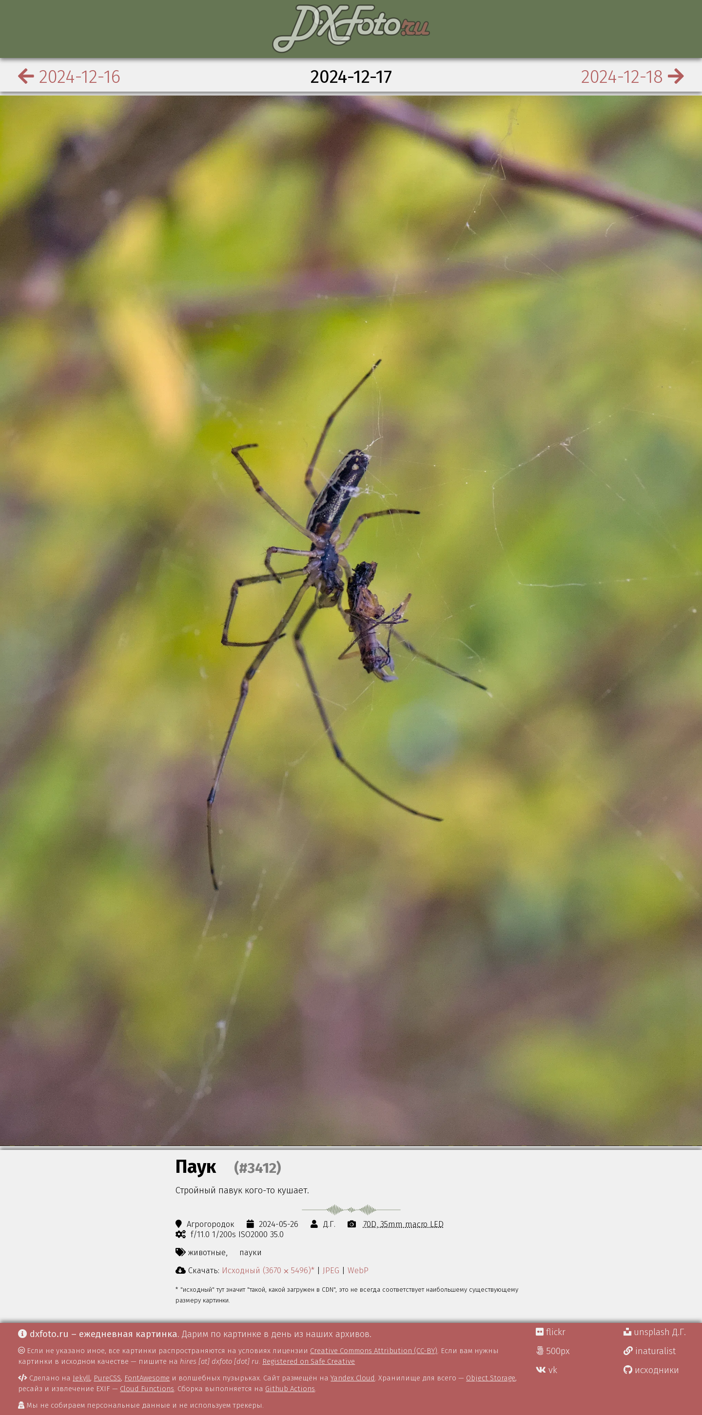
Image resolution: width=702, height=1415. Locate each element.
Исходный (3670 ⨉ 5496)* (268, 1270)
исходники (651, 1370)
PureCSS (107, 1378)
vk (546, 1370)
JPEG (331, 1270)
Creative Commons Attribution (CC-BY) (373, 1350)
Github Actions (290, 1388)
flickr (551, 1332)
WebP (358, 1270)
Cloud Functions (147, 1388)
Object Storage (490, 1378)
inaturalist (650, 1351)
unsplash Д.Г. (655, 1332)
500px (553, 1351)
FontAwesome (147, 1378)
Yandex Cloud (353, 1378)
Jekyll (81, 1378)
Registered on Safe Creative (308, 1361)
